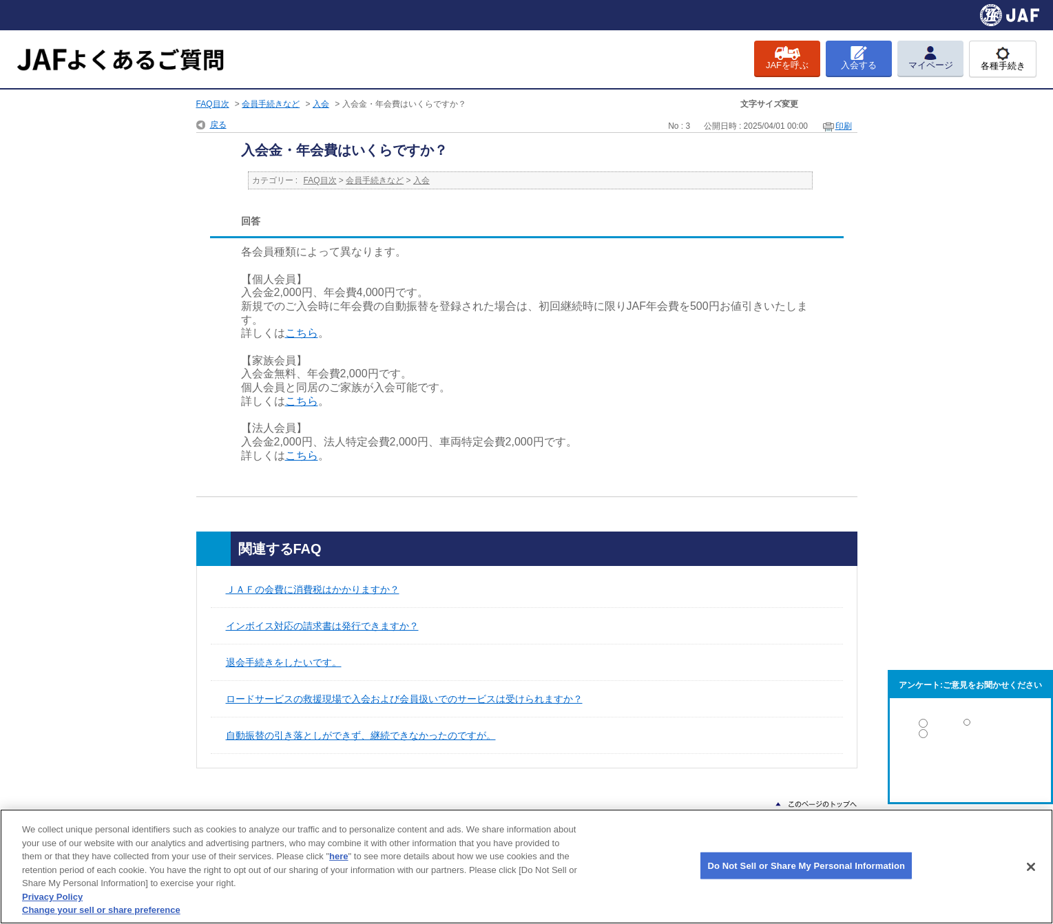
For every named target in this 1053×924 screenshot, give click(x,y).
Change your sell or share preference (101, 910)
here (338, 856)
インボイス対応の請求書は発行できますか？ (322, 625)
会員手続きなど (271, 104)
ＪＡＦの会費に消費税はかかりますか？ (312, 589)
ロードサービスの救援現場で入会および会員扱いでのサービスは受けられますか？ (404, 698)
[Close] (1031, 867)
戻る (218, 124)
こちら (301, 333)
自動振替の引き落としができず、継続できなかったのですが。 (361, 735)
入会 (321, 104)
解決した (970, 726)
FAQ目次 (212, 104)
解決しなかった (970, 771)
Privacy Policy (52, 897)
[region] (526, 866)
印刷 (843, 126)
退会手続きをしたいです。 (284, 662)
